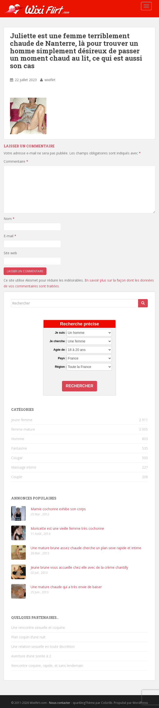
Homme (17, 438)
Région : (61, 366)
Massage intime (23, 467)
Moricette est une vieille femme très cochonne (67, 528)
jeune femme (21, 419)
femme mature (23, 429)
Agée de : (60, 349)
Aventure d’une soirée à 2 (31, 656)
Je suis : (61, 332)
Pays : (62, 358)
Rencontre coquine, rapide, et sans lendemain (47, 665)
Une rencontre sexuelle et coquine (38, 627)
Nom (9, 218)
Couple (16, 476)
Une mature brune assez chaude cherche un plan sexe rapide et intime (86, 548)
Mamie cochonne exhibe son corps (58, 509)
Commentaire (16, 161)
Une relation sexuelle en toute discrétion (43, 646)
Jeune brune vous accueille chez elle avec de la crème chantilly (79, 567)
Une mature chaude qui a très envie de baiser (66, 587)
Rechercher (79, 386)
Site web (10, 253)
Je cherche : (58, 341)
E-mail (10, 236)
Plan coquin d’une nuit (28, 637)
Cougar (17, 457)
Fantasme (19, 448)
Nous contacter (59, 703)
